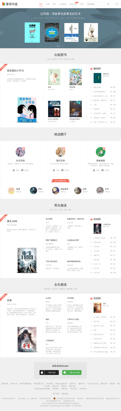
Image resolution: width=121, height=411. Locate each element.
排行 (54, 4)
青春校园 (100, 160)
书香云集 (72, 386)
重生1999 (12, 221)
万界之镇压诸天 (51, 261)
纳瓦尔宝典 (97, 87)
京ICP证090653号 (45, 398)
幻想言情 (62, 289)
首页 (41, 4)
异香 (9, 300)
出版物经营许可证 (69, 401)
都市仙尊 (96, 260)
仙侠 (65, 210)
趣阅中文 (82, 384)
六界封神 (96, 246)
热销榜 (97, 219)
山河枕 (48, 298)
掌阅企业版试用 (61, 384)
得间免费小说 (39, 384)
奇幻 (55, 210)
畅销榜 (97, 68)
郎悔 (95, 330)
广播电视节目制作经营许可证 (94, 398)
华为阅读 (49, 384)
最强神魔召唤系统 (74, 261)
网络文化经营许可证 (112, 398)
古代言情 (20, 160)
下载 (81, 4)
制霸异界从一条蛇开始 (75, 219)
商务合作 (64, 389)
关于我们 (73, 389)
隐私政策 (65, 394)
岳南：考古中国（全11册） (102, 122)
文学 (60, 59)
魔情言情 (104, 384)
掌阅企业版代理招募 (42, 389)
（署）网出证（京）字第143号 (27, 398)
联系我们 (55, 389)
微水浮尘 (106, 74)
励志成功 (54, 59)
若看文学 (55, 386)
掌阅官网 (4, 384)
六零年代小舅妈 (73, 319)
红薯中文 (72, 384)
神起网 (112, 384)
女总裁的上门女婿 (99, 238)
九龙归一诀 (97, 264)
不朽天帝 (96, 268)
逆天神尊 (49, 219)
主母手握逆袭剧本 (99, 92)
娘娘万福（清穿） (99, 326)
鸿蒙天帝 (96, 255)
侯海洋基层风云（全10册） (102, 96)
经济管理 (66, 59)
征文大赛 (73, 4)
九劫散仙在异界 (73, 240)
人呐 (95, 105)
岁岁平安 (96, 321)
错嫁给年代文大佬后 (100, 343)
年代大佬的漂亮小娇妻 (101, 352)
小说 (48, 59)
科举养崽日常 (98, 339)
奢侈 (49, 87)
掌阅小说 (14, 384)
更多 (72, 59)
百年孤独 (96, 109)
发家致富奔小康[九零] (100, 347)
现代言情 (60, 160)
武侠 (85, 189)
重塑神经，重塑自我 (100, 100)
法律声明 (83, 389)
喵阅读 (63, 386)
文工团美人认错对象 (100, 317)
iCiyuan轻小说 (93, 384)
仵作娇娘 (70, 298)
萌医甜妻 (72, 87)
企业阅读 (63, 4)
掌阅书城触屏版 (25, 384)
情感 (18, 189)
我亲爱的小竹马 (15, 70)
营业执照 (80, 398)
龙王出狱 (96, 273)
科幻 (40, 189)
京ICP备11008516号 (8, 398)
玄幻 (51, 210)
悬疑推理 (64, 189)
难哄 (47, 319)
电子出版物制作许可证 (53, 401)
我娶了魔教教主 (51, 240)
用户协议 (56, 394)
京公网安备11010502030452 (64, 398)
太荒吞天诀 (107, 224)
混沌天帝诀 (97, 242)
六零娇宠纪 (50, 340)
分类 (47, 4)
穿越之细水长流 (99, 334)
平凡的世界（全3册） (100, 113)
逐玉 (104, 303)
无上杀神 (96, 251)
